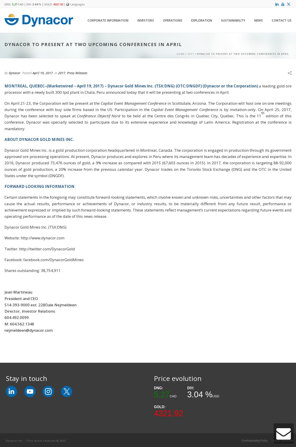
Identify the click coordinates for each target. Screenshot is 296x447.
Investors (145, 20)
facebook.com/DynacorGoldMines (53, 259)
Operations (172, 20)
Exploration (201, 20)
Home (181, 54)
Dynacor (14, 73)
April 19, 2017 (43, 73)
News (258, 20)
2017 (191, 54)
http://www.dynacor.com (42, 237)
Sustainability (233, 20)
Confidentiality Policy (254, 441)
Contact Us (282, 20)
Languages (75, 4)
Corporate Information (108, 20)
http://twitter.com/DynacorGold (47, 248)
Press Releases (77, 73)
